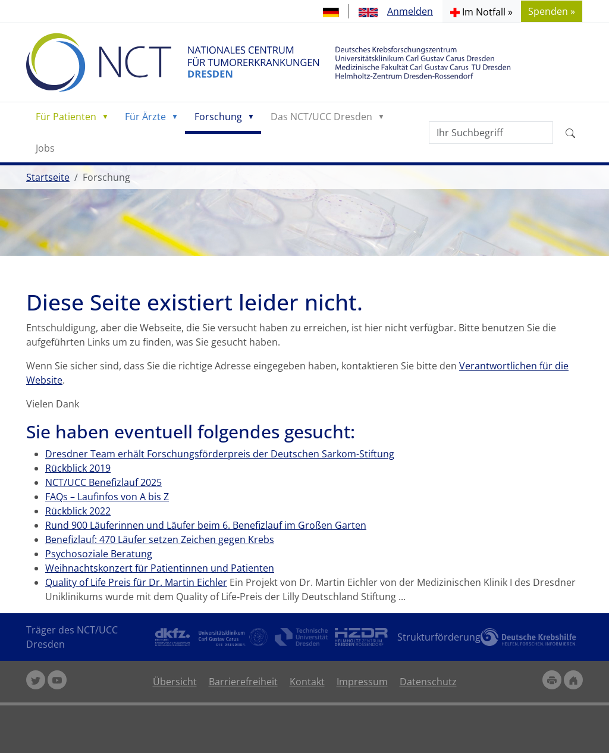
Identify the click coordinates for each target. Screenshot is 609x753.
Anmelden (410, 11)
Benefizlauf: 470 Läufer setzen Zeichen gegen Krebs (159, 539)
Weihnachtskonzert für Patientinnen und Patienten (159, 568)
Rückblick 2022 (78, 510)
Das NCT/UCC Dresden (321, 116)
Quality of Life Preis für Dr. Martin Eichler (136, 582)
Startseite (48, 177)
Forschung (218, 116)
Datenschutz (428, 681)
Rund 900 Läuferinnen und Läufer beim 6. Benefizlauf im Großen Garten (205, 525)
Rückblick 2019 (78, 468)
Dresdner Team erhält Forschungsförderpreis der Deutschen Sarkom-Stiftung (219, 453)
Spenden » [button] (551, 11)
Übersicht (175, 681)
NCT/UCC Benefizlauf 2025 (103, 482)
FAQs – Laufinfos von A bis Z (107, 496)
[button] (481, 11)
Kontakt (307, 681)
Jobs (45, 148)
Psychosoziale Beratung (98, 553)
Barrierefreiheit (243, 681)
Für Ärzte (145, 116)
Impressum (362, 681)
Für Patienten (66, 116)
